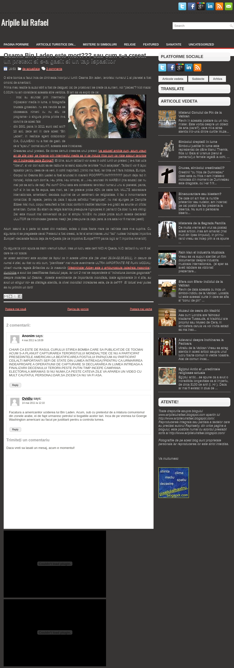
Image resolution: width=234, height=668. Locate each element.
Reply (15, 385)
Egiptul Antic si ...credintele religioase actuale (199, 370)
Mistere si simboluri (100, 44)
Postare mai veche (141, 308)
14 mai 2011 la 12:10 (33, 403)
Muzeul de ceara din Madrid (199, 310)
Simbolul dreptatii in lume (197, 141)
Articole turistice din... (56, 44)
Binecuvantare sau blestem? (199, 193)
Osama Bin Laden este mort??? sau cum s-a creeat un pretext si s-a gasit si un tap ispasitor (75, 58)
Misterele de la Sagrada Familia (201, 223)
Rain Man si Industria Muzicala (201, 252)
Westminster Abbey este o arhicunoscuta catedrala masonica (108, 267)
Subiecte (198, 79)
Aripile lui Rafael (24, 22)
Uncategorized (201, 44)
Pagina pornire (16, 44)
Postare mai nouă (15, 308)
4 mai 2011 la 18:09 (32, 340)
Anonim (28, 336)
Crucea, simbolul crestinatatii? (201, 167)
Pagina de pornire (78, 308)
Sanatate (174, 44)
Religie (130, 44)
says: (40, 336)
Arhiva (217, 79)
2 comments (54, 68)
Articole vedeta (172, 79)
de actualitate (31, 68)
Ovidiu (27, 398)
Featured (151, 44)
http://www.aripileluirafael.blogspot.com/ (186, 418)
